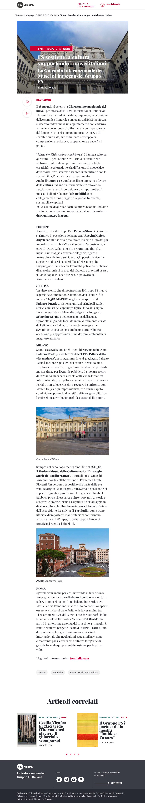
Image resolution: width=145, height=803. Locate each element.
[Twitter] (59, 779)
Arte (57, 15)
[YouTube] (73, 779)
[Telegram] (66, 779)
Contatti (108, 782)
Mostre (41, 672)
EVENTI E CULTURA (45, 15)
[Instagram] (81, 779)
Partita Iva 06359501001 (108, 796)
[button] (66, 754)
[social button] (27, 113)
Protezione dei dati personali (84, 796)
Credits (66, 796)
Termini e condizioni (53, 796)
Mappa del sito (36, 796)
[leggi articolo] (27, 729)
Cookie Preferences (43, 799)
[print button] (27, 101)
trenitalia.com (79, 658)
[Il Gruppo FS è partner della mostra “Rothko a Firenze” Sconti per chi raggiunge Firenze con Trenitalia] (113, 730)
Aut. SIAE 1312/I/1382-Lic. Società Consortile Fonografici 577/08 (85, 793)
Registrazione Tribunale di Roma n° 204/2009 (37, 793)
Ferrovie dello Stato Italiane (84, 672)
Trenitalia (58, 672)
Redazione (43, 99)
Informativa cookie (25, 799)
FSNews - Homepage (24, 15)
